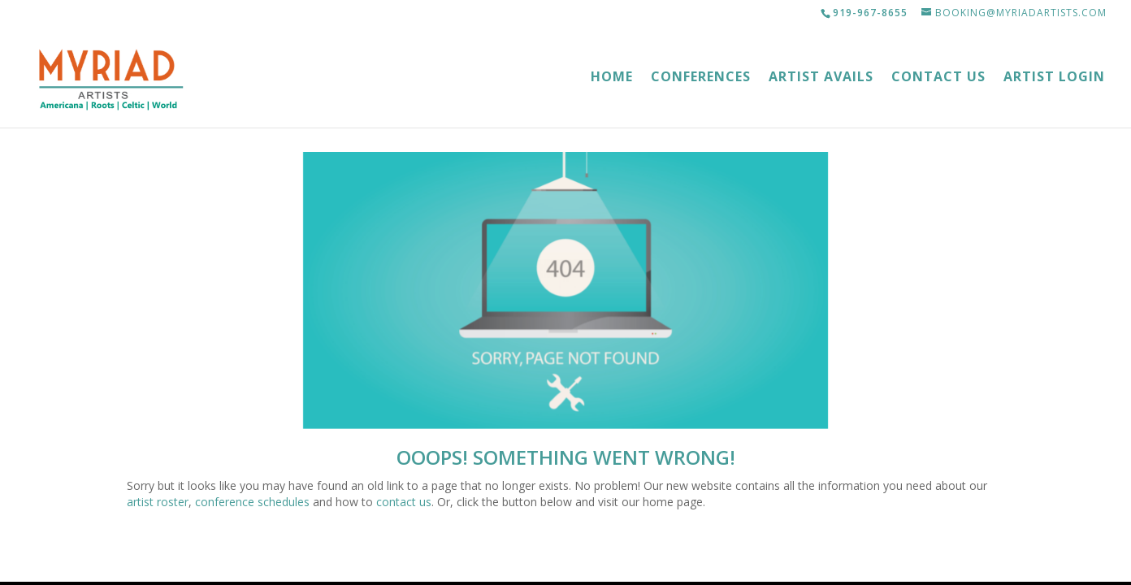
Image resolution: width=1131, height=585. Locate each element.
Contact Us (938, 78)
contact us (403, 501)
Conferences (701, 78)
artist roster (157, 501)
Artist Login (1054, 78)
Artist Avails (821, 78)
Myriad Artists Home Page (565, 555)
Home (612, 78)
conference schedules (252, 501)
